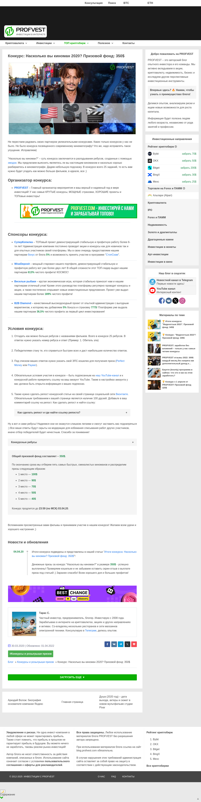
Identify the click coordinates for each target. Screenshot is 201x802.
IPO (150, 210)
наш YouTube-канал (107, 375)
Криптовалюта (16, 43)
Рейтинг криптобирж (161, 146)
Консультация (94, 3)
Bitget (156, 167)
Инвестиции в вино (160, 261)
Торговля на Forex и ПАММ (165, 188)
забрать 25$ (189, 181)
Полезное (105, 43)
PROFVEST (21, 187)
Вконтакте (122, 394)
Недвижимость (157, 224)
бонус (31, 254)
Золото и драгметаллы (162, 232)
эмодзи (12, 162)
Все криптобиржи (157, 765)
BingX (156, 174)
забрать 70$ (189, 153)
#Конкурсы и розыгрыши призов (31, 653)
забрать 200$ (188, 167)
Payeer (32, 365)
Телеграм (90, 630)
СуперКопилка (23, 242)
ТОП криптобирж (76, 43)
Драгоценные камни (161, 239)
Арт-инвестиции (158, 254)
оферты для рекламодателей (43, 765)
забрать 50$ (189, 160)
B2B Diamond (22, 303)
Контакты (129, 43)
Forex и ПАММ (157, 217)
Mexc (156, 181)
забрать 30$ (189, 174)
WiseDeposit (22, 263)
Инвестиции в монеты (162, 247)
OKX (155, 160)
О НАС (101, 776)
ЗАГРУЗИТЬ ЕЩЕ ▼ (72, 677)
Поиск (112, 3)
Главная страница (72, 702)
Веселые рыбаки (25, 281)
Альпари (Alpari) (162, 195)
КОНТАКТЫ (128, 776)
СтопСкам (112, 254)
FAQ (113, 776)
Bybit (156, 153)
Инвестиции (45, 43)
